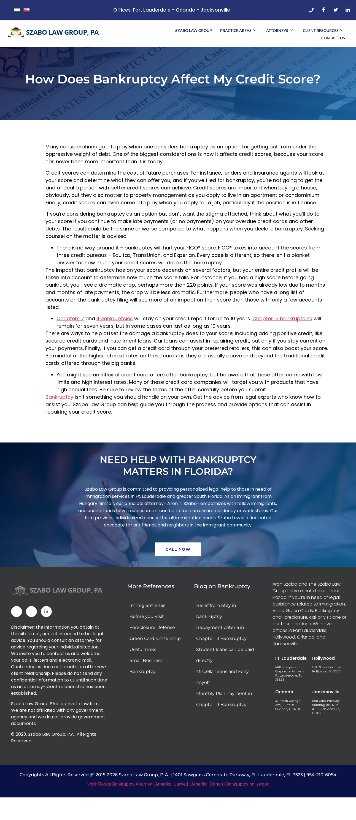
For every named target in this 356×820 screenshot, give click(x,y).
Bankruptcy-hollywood (247, 801)
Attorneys (279, 30)
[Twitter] (335, 10)
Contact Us (333, 37)
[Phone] (311, 10)
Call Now (178, 566)
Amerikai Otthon (207, 801)
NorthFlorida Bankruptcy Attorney (119, 801)
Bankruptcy (59, 413)
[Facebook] (323, 10)
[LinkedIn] (348, 10)
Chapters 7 (70, 334)
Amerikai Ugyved (171, 801)
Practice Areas (238, 30)
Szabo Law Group (193, 30)
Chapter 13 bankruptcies (282, 334)
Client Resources (323, 30)
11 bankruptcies (114, 334)
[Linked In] (46, 628)
